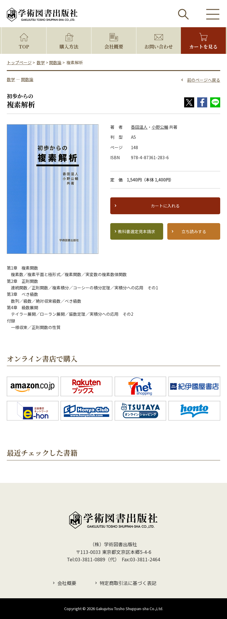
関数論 (55, 62)
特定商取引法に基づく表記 (128, 582)
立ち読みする (193, 231)
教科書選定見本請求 (136, 231)
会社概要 (113, 46)
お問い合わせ (159, 46)
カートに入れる (165, 206)
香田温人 (139, 127)
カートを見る (203, 46)
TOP (24, 46)
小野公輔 (160, 127)
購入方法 (68, 46)
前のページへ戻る (203, 80)
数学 (41, 62)
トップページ (19, 62)
